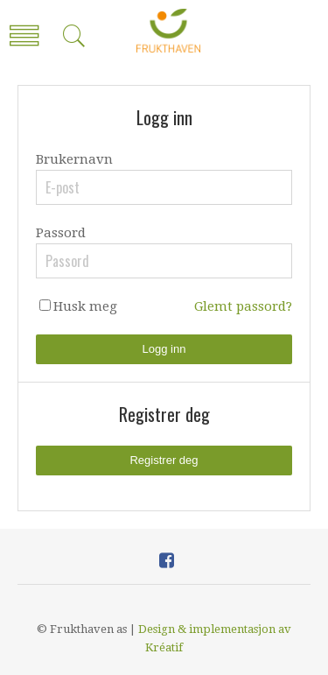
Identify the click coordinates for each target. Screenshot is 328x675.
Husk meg (85, 306)
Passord (61, 233)
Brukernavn (74, 159)
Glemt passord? (243, 306)
